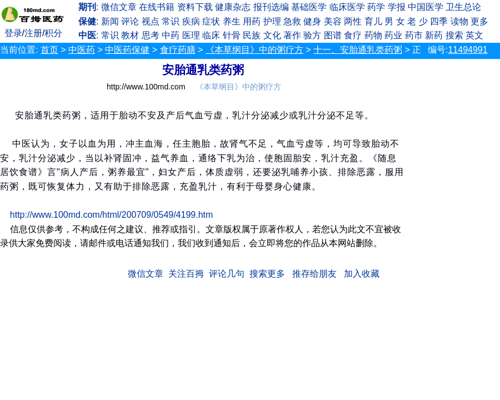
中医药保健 (127, 49)
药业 (393, 35)
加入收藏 (361, 273)
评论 (130, 21)
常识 (170, 21)
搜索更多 (267, 273)
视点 (150, 21)
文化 (272, 35)
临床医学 (347, 7)
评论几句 (226, 273)
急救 (292, 21)
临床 (211, 35)
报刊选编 (271, 7)
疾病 (191, 21)
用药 (252, 21)
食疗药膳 (178, 49)
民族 (252, 35)
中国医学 (425, 7)
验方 (312, 35)
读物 (459, 21)
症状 (211, 21)
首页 (49, 49)
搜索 (454, 35)
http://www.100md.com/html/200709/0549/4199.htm (111, 214)
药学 (376, 7)
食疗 (353, 35)
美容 (333, 21)
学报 (397, 7)
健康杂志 (233, 7)
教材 (130, 35)
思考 (150, 35)
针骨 (232, 35)
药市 (414, 35)
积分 (53, 33)
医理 (191, 35)
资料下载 (195, 7)
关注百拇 (186, 273)
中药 (170, 35)
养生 (232, 21)
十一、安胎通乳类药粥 (357, 49)
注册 (33, 33)
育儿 (373, 21)
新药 (434, 35)
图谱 (333, 35)
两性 (353, 21)
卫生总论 (463, 7)
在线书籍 (156, 7)
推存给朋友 (314, 273)
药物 (373, 35)
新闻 (110, 21)
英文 (474, 35)
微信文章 (119, 7)
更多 (479, 21)
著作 (292, 35)
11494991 (467, 49)
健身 (312, 21)
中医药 (81, 49)
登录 (13, 33)
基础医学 (309, 7)
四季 (439, 21)
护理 (272, 21)
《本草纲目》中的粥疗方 (254, 49)
